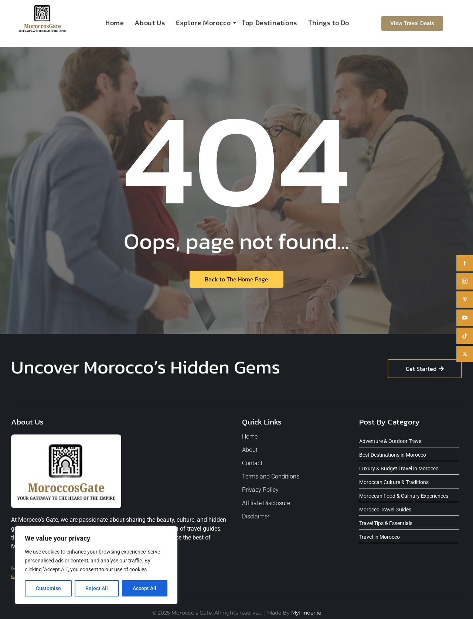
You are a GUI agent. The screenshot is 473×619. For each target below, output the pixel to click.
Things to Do (328, 22)
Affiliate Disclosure (266, 503)
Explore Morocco (204, 22)
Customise (48, 588)
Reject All (97, 588)
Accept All (145, 588)
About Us (150, 22)
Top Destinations (269, 22)
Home (114, 22)
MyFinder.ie (306, 612)
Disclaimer (255, 516)
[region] (96, 565)
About (250, 449)
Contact (252, 463)
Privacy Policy (260, 489)
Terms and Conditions (270, 476)
